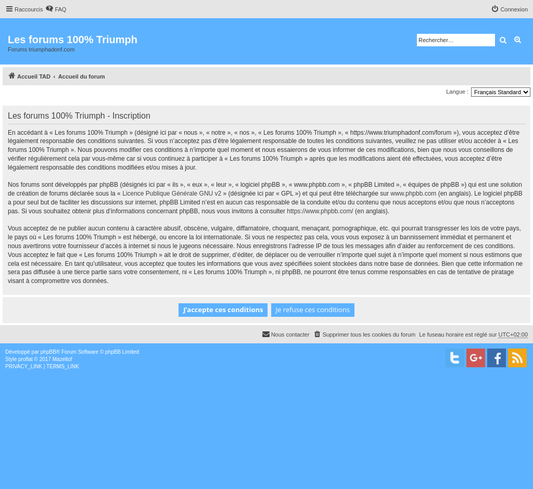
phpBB (48, 352)
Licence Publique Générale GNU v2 (171, 193)
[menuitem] (55, 9)
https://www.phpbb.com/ (320, 211)
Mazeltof (62, 359)
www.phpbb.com (413, 193)
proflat (25, 359)
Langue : (457, 91)
